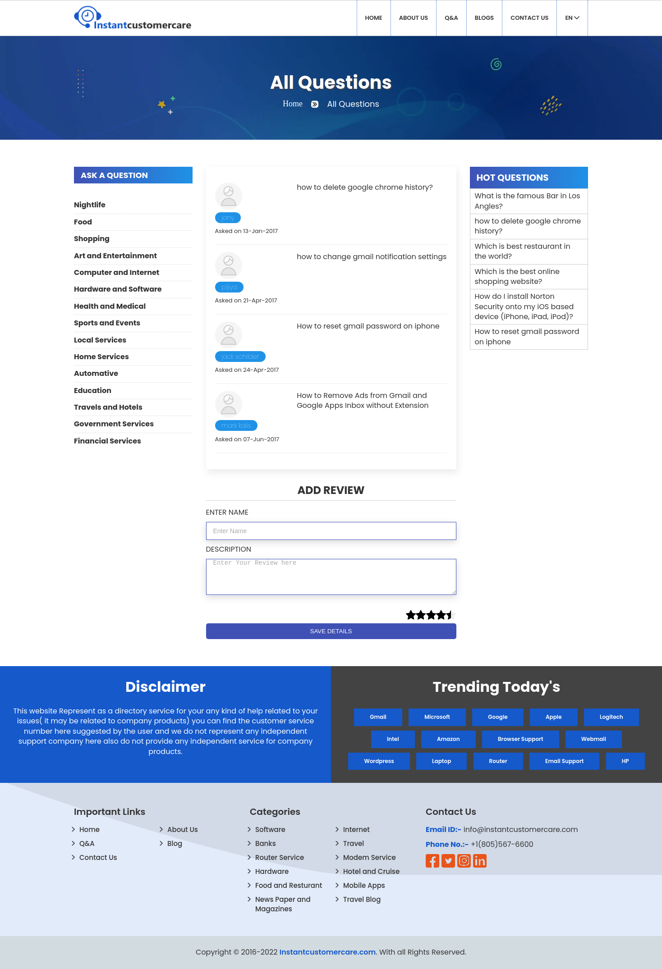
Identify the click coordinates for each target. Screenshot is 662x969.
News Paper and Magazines (283, 904)
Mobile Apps (364, 885)
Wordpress (379, 761)
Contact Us (529, 18)
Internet (356, 829)
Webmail (593, 739)
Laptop (441, 761)
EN (572, 18)
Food (83, 222)
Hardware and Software (118, 289)
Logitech (611, 717)
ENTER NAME (227, 512)
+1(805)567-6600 (502, 845)
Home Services (101, 357)
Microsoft (437, 717)
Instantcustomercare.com (328, 952)
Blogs (484, 18)
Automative (96, 373)
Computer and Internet (116, 272)
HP (625, 761)
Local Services (100, 340)
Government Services (114, 424)
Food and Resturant (288, 885)
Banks (265, 843)
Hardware (272, 871)
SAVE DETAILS (331, 631)
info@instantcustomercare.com (521, 830)
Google (497, 717)
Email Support (564, 761)
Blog (174, 843)
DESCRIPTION (229, 549)
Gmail (378, 717)
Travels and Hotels (108, 407)
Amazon (448, 739)
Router (498, 761)
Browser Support (520, 739)
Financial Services (107, 441)
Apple (554, 717)
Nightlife (90, 205)
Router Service (279, 857)
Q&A (451, 18)
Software (270, 829)
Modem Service (369, 857)
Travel (353, 843)
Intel (393, 739)
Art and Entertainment (115, 256)
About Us (413, 18)
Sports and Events (107, 323)
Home (373, 18)
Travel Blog (362, 899)
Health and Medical (110, 306)
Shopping (92, 238)
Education (92, 390)
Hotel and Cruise (371, 871)
